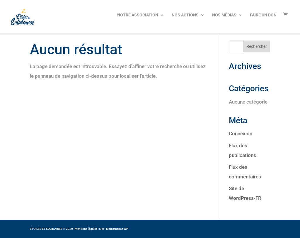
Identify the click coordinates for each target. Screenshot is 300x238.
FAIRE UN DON (263, 15)
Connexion (240, 133)
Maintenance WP (117, 228)
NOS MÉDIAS (224, 15)
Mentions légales (86, 228)
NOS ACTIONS (185, 15)
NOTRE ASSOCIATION (137, 15)
